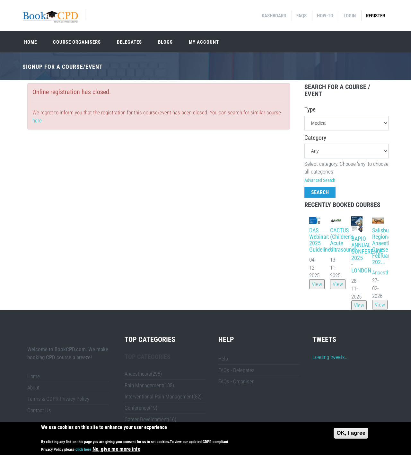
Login (350, 16)
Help (223, 358)
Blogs (165, 42)
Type (310, 109)
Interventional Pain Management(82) (163, 396)
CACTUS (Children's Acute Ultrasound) (343, 240)
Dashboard (274, 16)
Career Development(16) (150, 419)
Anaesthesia (385, 272)
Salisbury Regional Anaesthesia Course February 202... (386, 246)
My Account (204, 42)
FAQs (301, 16)
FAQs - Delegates (236, 370)
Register (375, 16)
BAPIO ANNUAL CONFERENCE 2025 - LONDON (367, 254)
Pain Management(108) (149, 385)
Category (315, 137)
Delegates (129, 42)
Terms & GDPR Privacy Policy (58, 399)
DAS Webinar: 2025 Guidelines (321, 240)
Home (30, 42)
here (37, 120)
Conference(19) (141, 408)
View (317, 284)
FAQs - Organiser (236, 381)
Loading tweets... (330, 357)
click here (83, 450)
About (33, 387)
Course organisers (77, 42)
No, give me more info (116, 450)
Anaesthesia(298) (143, 373)
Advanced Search (319, 180)
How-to (325, 16)
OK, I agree (351, 434)
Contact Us (39, 410)
